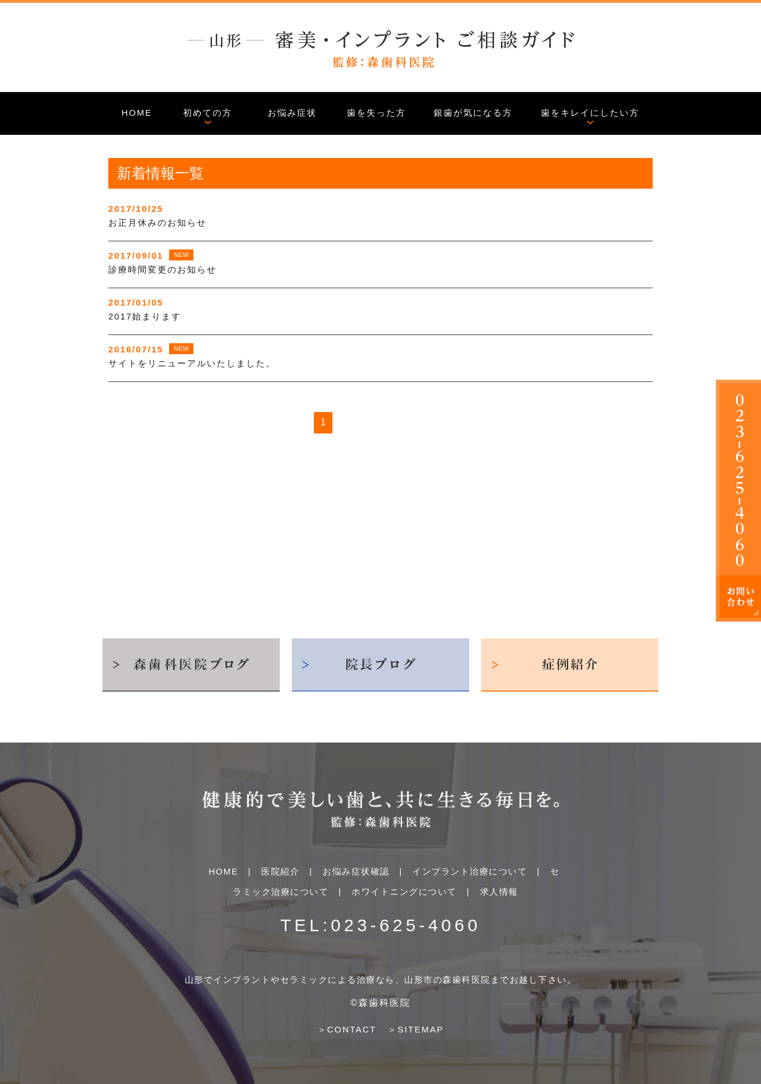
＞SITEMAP (415, 1029)
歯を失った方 (376, 112)
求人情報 (499, 891)
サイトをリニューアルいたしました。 (192, 363)
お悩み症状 (292, 112)
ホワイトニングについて (404, 891)
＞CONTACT (346, 1029)
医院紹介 (280, 871)
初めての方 (207, 112)
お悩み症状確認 (356, 871)
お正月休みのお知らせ (157, 222)
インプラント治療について (469, 871)
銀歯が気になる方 (473, 112)
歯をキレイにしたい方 (590, 112)
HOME (137, 112)
